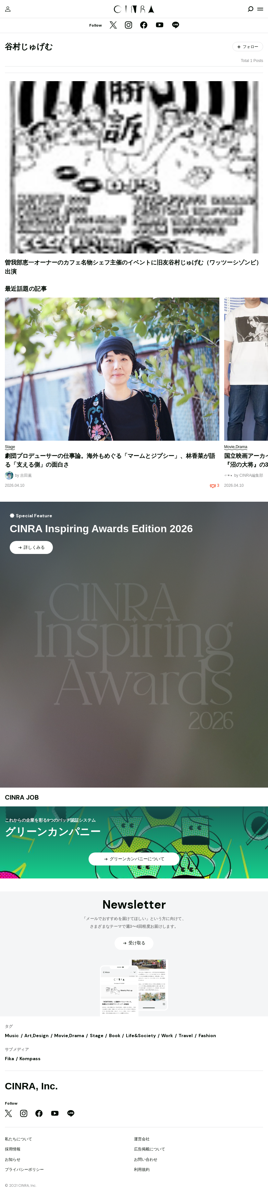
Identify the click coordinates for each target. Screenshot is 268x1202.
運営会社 (142, 1139)
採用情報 (12, 1149)
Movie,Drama (69, 1035)
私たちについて (18, 1139)
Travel (185, 1035)
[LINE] (175, 25)
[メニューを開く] (260, 9)
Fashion (207, 1035)
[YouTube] (159, 26)
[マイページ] (8, 9)
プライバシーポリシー (24, 1169)
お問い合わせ (145, 1159)
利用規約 (142, 1169)
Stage (97, 1035)
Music (12, 1035)
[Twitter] (113, 25)
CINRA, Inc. (31, 1086)
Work (167, 1035)
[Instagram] (128, 25)
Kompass (30, 1058)
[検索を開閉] (250, 9)
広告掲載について (149, 1149)
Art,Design (36, 1035)
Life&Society (141, 1035)
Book (114, 1035)
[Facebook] (143, 25)
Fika (9, 1058)
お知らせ (12, 1159)
